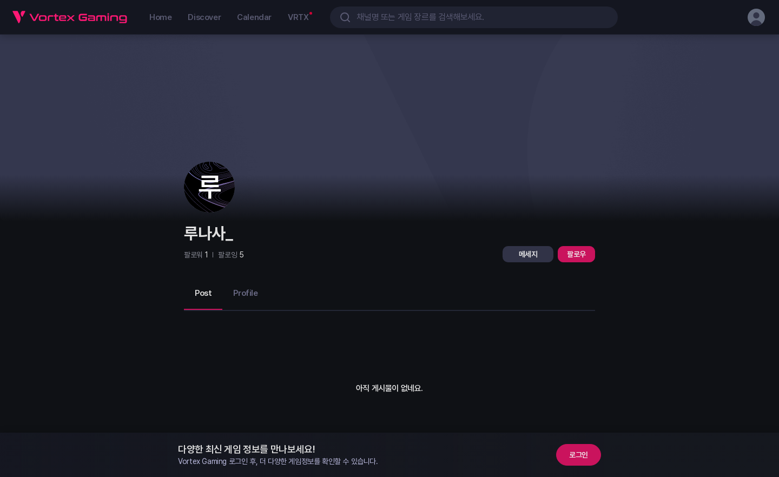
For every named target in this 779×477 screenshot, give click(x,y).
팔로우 (576, 254)
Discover (204, 17)
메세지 (528, 254)
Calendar (254, 17)
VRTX (298, 17)
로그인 (578, 455)
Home (160, 17)
